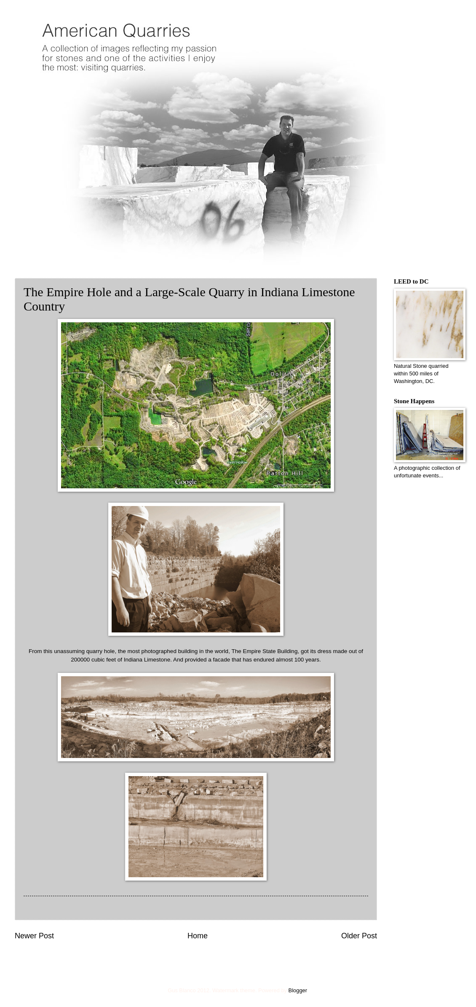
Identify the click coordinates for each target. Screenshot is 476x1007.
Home (197, 936)
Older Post (359, 936)
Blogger (298, 990)
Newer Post (34, 936)
